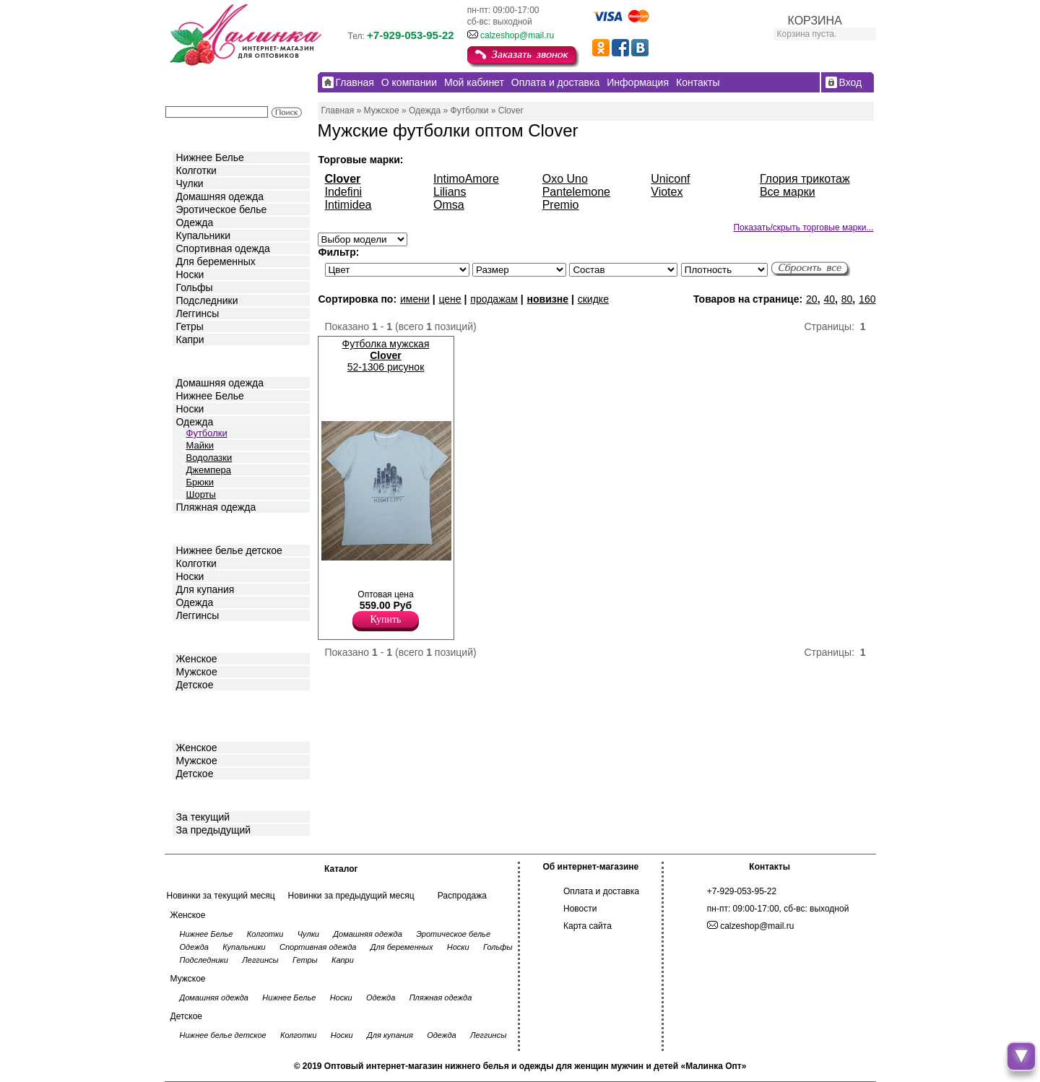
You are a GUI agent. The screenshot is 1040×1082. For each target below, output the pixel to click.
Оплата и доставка (601, 891)
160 (867, 299)
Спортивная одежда (223, 248)
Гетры (190, 326)
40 (829, 299)
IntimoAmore (466, 179)
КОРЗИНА (815, 20)
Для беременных (216, 261)
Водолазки (209, 457)
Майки (200, 445)
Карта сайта (587, 926)
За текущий (203, 817)
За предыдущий (213, 830)
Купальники (203, 235)
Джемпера (208, 469)
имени (415, 299)
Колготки (196, 170)
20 (812, 299)
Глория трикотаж (805, 179)
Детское (196, 527)
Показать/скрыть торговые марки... (803, 227)
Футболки (207, 433)
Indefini (344, 192)
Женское (196, 659)
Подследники (207, 300)
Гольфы (194, 287)
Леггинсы (198, 313)
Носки (190, 274)
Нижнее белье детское (229, 550)
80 (847, 299)
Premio (560, 205)
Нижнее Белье (210, 157)
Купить (386, 619)
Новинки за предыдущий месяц (351, 896)
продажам (494, 299)
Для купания (205, 589)
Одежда (195, 222)
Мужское (196, 672)
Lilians (449, 192)
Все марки (787, 192)
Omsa (448, 205)
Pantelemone (576, 192)
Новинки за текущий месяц (221, 896)
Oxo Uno (565, 179)
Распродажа (462, 896)
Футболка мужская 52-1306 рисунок (386, 355)
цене (449, 299)
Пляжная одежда (216, 507)
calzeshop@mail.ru (517, 35)
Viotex (666, 192)
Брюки (200, 482)
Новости (580, 909)
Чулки (190, 183)
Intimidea (348, 205)
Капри (190, 339)
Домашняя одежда (220, 196)
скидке (593, 299)
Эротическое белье (221, 209)
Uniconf (670, 179)
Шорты (201, 494)
